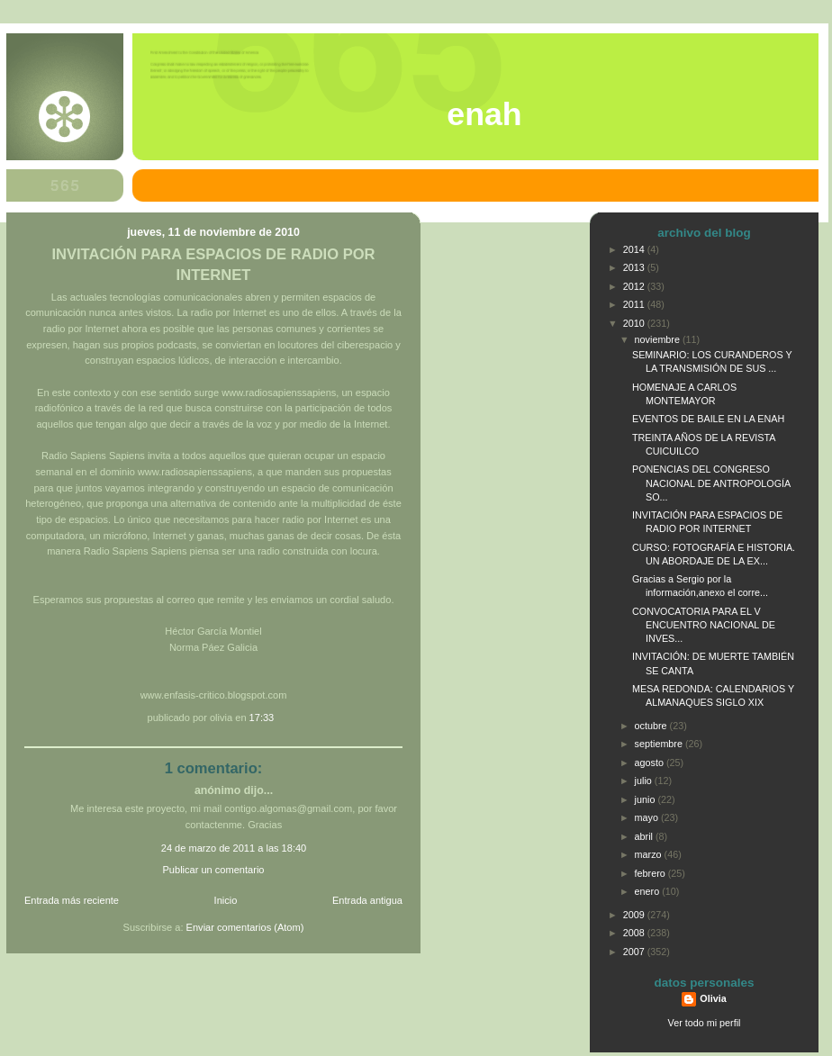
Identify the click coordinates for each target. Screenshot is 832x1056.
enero (649, 891)
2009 (635, 914)
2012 (635, 286)
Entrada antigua (367, 900)
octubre (652, 725)
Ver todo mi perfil (704, 1022)
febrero (651, 873)
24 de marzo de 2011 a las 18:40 (234, 848)
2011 (635, 304)
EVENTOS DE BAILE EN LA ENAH (708, 418)
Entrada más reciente (71, 900)
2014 (635, 249)
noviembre (659, 339)
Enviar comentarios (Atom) (245, 927)
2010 (635, 323)
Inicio (226, 900)
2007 (635, 951)
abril (645, 836)
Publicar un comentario (214, 869)
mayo (648, 817)
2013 (635, 267)
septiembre (660, 743)
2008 (635, 932)
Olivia (713, 998)
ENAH (484, 114)
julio (645, 780)
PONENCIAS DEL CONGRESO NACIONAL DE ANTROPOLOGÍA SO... (711, 482)
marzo (650, 854)
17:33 (262, 717)
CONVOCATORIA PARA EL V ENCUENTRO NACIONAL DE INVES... (703, 625)
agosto (650, 762)
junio (646, 799)
